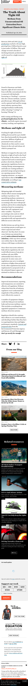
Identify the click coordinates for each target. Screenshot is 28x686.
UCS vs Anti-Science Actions (11, 492)
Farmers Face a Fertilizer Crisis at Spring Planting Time (13, 425)
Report (21, 9)
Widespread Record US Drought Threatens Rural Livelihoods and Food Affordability (13, 376)
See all (14, 552)
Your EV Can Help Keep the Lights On (13, 516)
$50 (9, 587)
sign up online (13, 643)
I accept (25, 681)
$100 (16, 587)
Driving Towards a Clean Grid (12, 541)
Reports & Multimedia (11, 9)
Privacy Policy (5, 663)
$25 (4, 587)
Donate (16, 1)
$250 (22, 587)
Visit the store (19, 616)
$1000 (7, 590)
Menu (24, 1)
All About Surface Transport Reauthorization (11, 465)
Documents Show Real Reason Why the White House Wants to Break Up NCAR (12, 401)
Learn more (13, 684)
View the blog (13, 635)
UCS (13, 579)
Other (19, 590)
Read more (14, 430)
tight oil (4, 57)
